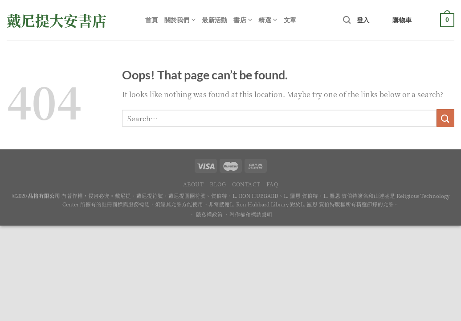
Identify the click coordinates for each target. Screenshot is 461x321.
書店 (242, 20)
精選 (267, 20)
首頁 (151, 20)
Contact (246, 184)
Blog (218, 184)
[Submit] (445, 118)
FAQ (272, 184)
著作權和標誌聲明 (250, 214)
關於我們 (180, 20)
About (193, 184)
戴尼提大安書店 (56, 20)
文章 (290, 20)
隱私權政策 (209, 214)
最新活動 (214, 20)
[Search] (347, 20)
